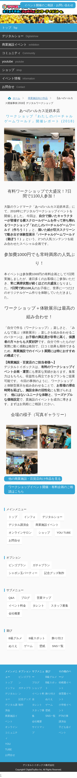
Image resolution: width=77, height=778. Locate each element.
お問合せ (14, 86)
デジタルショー (21, 36)
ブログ (25, 597)
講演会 (62, 721)
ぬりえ (13, 646)
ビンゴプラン (17, 565)
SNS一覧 (57, 646)
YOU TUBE (64, 532)
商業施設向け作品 (38, 98)
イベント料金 (17, 605)
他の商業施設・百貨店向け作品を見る (34, 478)
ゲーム (28, 646)
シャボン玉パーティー (23, 573)
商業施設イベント (21, 44)
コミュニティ (19, 53)
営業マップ (44, 597)
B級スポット (37, 638)
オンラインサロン (20, 532)
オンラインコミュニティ (11, 733)
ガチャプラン (41, 565)
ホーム (16, 98)
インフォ (30, 517)
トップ (10, 27)
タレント (38, 605)
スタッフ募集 (59, 605)
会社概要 (14, 613)
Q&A (12, 597)
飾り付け (57, 638)
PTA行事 (63, 715)
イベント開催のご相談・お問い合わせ (48, 5)
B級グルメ (15, 638)
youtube (14, 61)
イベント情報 (19, 78)
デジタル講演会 (19, 524)
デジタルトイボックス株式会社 (38, 765)
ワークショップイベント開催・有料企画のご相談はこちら (40, 489)
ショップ (13, 70)
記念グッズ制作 (54, 573)
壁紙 (42, 646)
